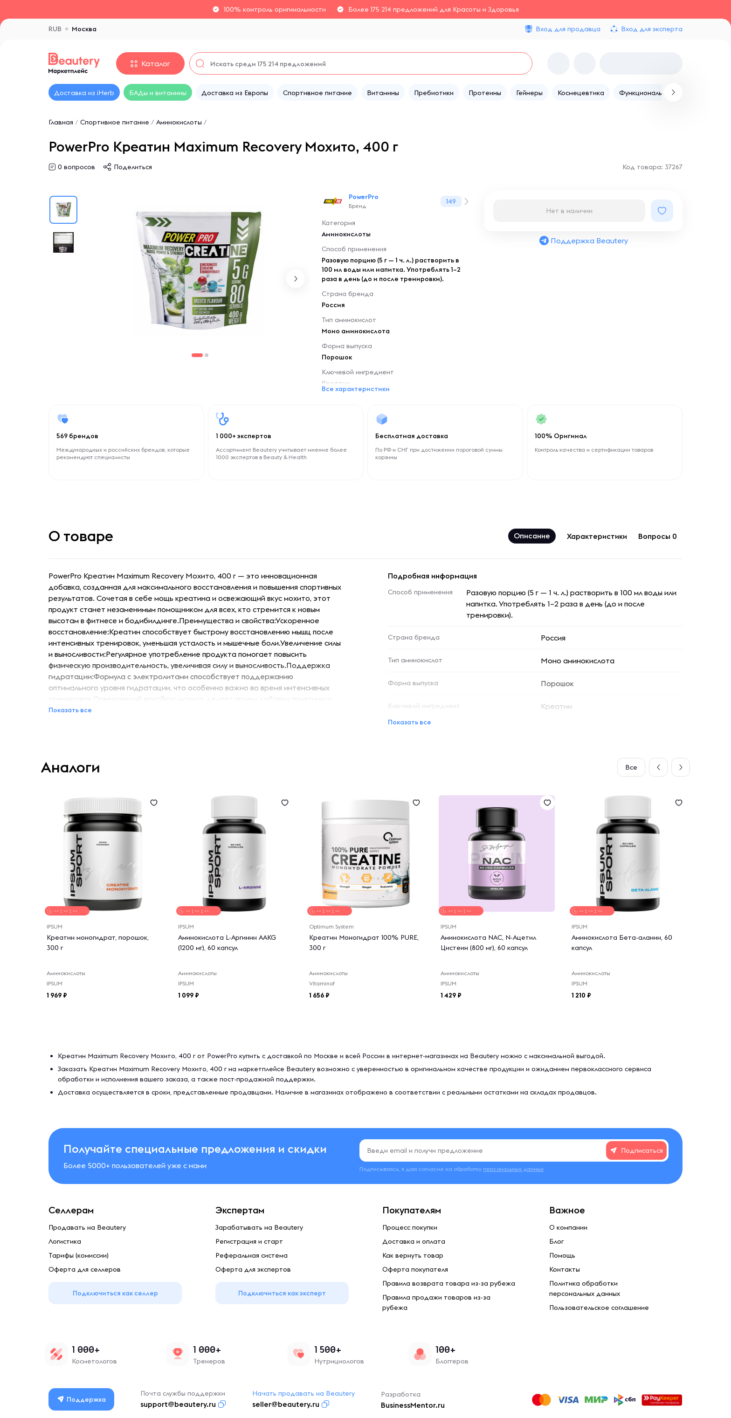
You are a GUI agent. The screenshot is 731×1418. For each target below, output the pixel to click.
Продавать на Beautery (87, 1227)
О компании (568, 1227)
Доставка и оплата (413, 1241)
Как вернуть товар (412, 1255)
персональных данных (513, 1168)
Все (631, 767)
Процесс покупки (409, 1227)
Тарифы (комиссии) (78, 1255)
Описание (532, 535)
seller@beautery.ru (285, 1404)
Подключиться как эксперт (282, 1293)
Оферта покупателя (415, 1269)
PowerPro (364, 197)
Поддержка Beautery (583, 240)
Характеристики (597, 536)
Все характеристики (356, 389)
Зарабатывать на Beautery (259, 1227)
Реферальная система (251, 1255)
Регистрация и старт (249, 1241)
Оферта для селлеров (84, 1269)
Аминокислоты (179, 122)
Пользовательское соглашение (599, 1307)
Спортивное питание (114, 122)
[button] (295, 278)
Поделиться (133, 167)
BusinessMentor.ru (413, 1405)
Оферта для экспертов (253, 1269)
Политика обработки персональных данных (584, 1288)
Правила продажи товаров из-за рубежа (436, 1302)
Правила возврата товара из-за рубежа (448, 1283)
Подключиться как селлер (115, 1293)
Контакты (564, 1269)
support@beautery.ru (178, 1404)
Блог (556, 1241)
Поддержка (81, 1399)
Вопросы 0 (657, 536)
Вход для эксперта (652, 29)
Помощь (562, 1255)
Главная (60, 122)
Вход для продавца (568, 29)
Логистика (64, 1241)
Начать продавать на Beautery (303, 1393)
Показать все (70, 710)
